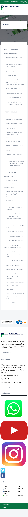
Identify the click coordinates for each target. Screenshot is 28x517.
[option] (6, 322)
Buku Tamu (6, 1)
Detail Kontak (6, 388)
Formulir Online (14, 1)
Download (24, 2)
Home (2, 18)
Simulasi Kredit (23, 1)
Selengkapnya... (7, 352)
